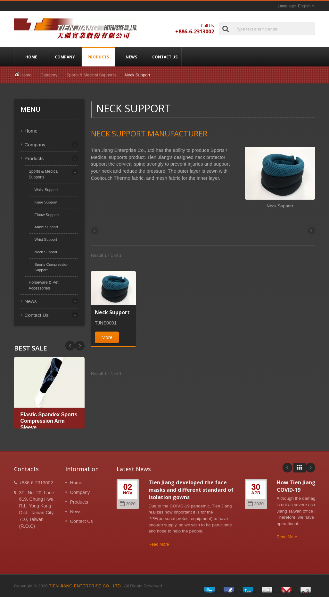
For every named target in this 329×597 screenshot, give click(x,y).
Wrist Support (46, 239)
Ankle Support (46, 227)
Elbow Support (47, 214)
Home (31, 56)
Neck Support (46, 252)
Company (64, 56)
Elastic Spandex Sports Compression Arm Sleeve (49, 421)
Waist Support (46, 189)
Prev (80, 345)
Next (70, 345)
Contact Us (164, 56)
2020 (128, 503)
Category (48, 75)
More (106, 337)
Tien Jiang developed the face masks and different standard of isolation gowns (191, 490)
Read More (159, 544)
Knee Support (46, 202)
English (304, 6)
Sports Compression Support (52, 267)
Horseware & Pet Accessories (44, 285)
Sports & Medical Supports (91, 75)
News (131, 56)
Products (98, 56)
